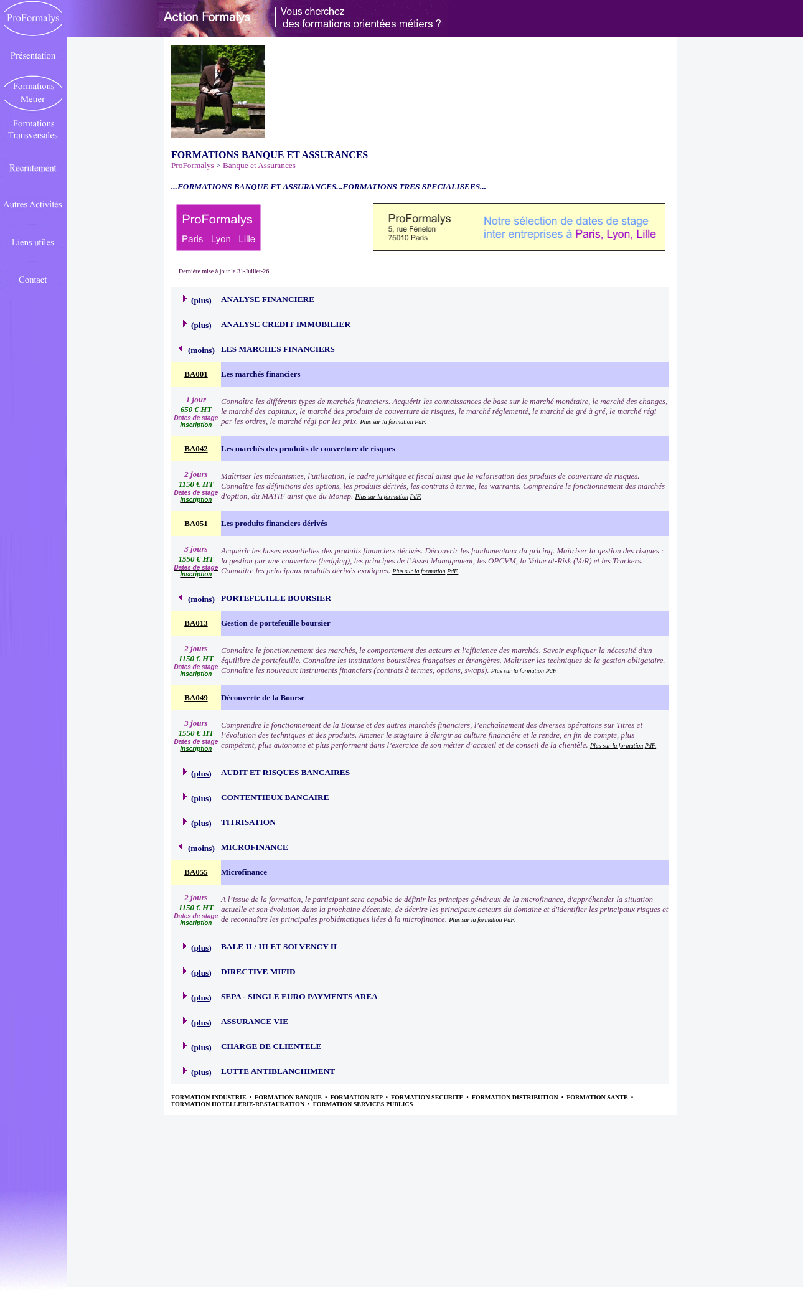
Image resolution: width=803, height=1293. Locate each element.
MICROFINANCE (254, 847)
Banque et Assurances (259, 165)
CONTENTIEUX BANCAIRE (275, 797)
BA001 (196, 373)
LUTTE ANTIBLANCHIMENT (278, 1071)
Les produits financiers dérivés (274, 523)
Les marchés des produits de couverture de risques (308, 448)
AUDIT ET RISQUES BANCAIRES (285, 772)
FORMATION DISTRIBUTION (516, 1097)
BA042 (196, 448)
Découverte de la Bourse (263, 697)
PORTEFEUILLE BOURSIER (276, 598)
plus (201, 300)
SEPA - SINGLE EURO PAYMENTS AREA (299, 996)
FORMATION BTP (356, 1097)
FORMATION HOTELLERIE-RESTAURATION (238, 1104)
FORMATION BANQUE (289, 1097)
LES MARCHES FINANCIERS (278, 349)
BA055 (196, 872)
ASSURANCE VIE (254, 1021)
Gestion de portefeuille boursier (276, 623)
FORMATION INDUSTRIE (209, 1097)
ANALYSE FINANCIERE (267, 299)
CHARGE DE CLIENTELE (271, 1046)
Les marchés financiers (261, 373)
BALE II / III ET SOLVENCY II (279, 946)
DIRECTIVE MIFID (258, 971)
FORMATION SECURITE (428, 1097)
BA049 (196, 697)
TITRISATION (248, 822)
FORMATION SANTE (597, 1097)
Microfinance (244, 872)
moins (201, 350)
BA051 (196, 523)
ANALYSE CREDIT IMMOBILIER (285, 324)
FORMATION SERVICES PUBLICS (363, 1104)
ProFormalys (192, 165)
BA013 (196, 623)
